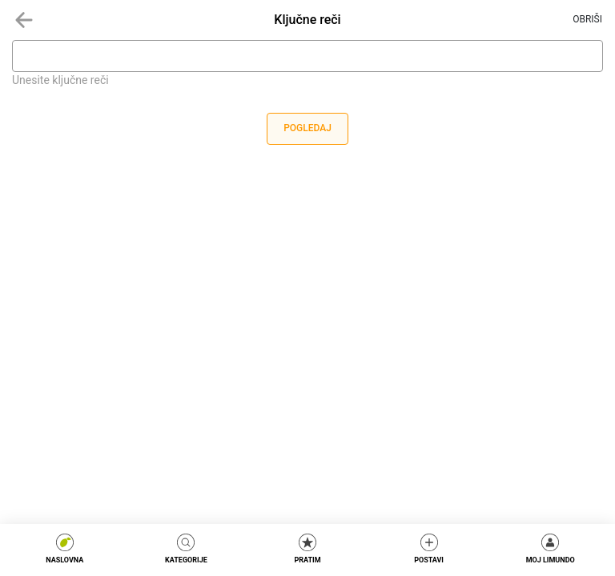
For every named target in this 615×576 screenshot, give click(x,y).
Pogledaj (307, 128)
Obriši (587, 19)
